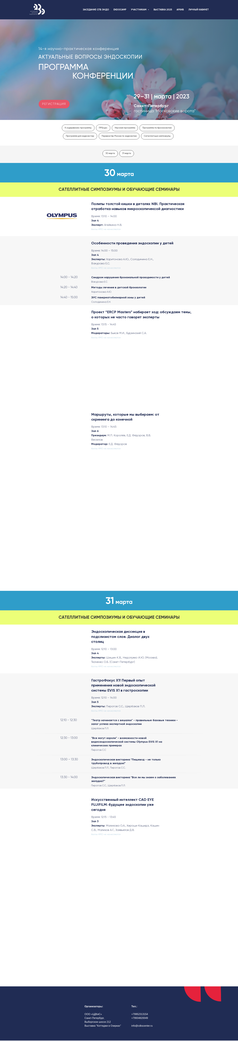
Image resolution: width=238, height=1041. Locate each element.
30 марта (110, 154)
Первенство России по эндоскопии (119, 136)
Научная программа (124, 128)
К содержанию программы (77, 128)
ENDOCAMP (120, 10)
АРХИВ (180, 10)
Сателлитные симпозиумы (159, 136)
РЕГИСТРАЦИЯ (54, 104)
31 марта (127, 154)
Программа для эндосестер (78, 136)
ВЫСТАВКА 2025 (163, 10)
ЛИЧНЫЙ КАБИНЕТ (198, 10)
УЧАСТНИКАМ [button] (139, 10)
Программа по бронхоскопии (158, 128)
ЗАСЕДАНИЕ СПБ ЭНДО (96, 10)
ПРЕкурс (102, 128)
